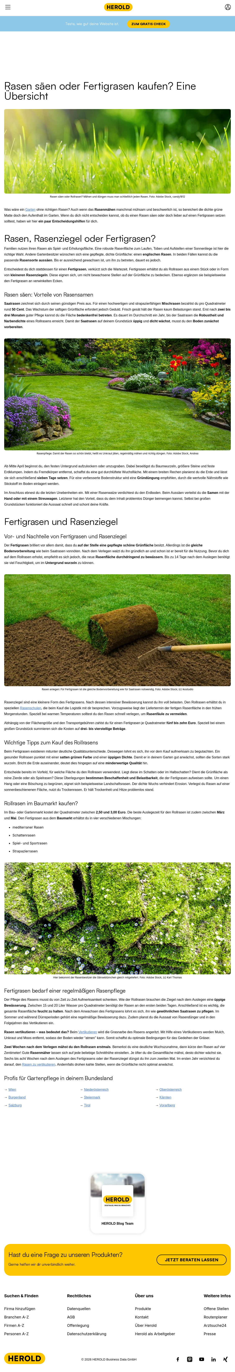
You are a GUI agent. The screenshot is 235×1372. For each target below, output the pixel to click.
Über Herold (146, 1325)
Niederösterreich (96, 1089)
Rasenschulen (30, 708)
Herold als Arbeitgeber (155, 1334)
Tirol (87, 1105)
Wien (12, 1089)
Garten (30, 209)
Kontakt (142, 1317)
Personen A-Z (16, 1334)
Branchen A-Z (16, 1317)
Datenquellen (79, 1308)
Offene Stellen (216, 1308)
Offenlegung (78, 1325)
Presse (210, 1334)
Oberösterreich (170, 1089)
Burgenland (17, 1097)
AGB (71, 1317)
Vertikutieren (87, 1032)
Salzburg (15, 1105)
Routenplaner (215, 1317)
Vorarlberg (167, 1105)
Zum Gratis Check (148, 24)
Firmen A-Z (14, 1325)
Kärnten (165, 1097)
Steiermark (92, 1097)
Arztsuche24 (215, 1325)
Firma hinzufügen (19, 1308)
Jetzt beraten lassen (191, 1259)
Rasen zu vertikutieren (38, 1064)
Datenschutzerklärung (87, 1334)
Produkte (143, 1308)
